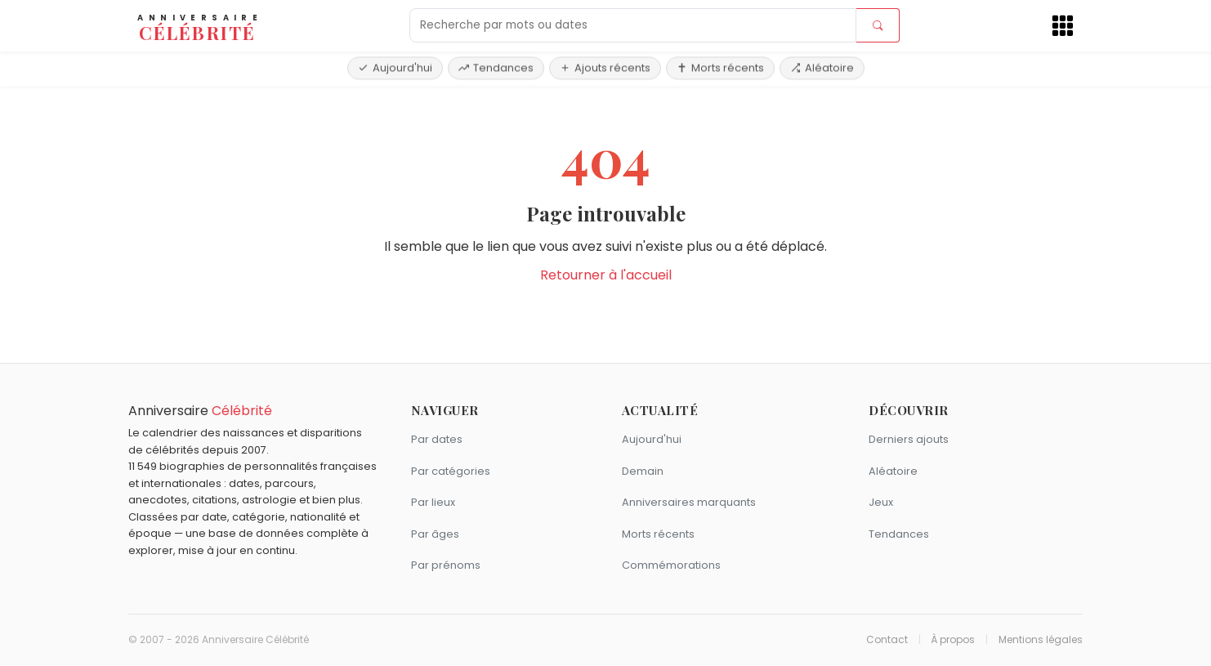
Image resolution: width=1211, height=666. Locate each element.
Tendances (496, 67)
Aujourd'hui (395, 67)
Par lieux (433, 502)
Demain (643, 471)
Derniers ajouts (909, 439)
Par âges (435, 534)
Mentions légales (1041, 640)
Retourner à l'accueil (606, 275)
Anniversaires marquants (689, 502)
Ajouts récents (605, 67)
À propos (953, 640)
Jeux (881, 502)
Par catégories (450, 471)
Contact (887, 640)
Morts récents (720, 67)
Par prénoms (445, 565)
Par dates (437, 439)
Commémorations (671, 565)
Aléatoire (822, 67)
